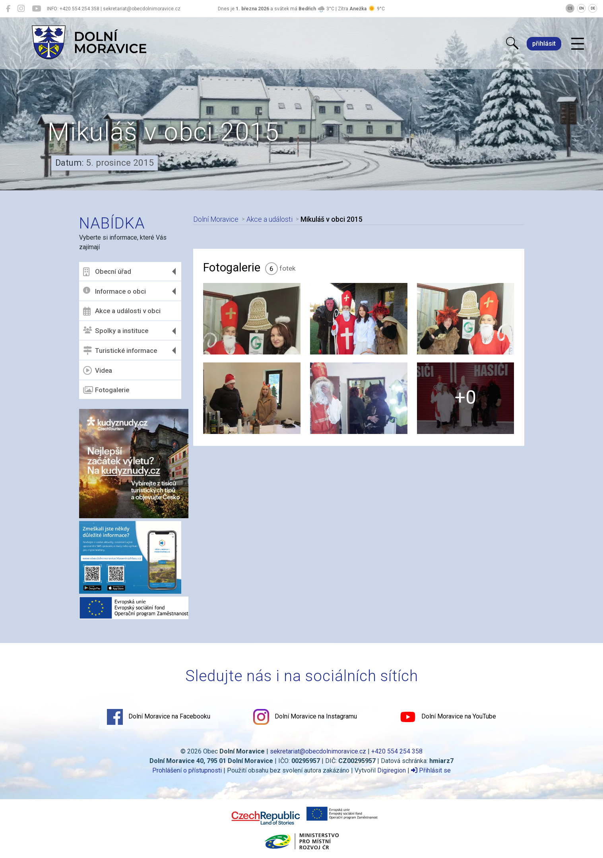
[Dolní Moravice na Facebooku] (8, 9)
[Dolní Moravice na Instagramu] (21, 9)
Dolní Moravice (215, 219)
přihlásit (544, 43)
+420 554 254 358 (397, 751)
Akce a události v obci (122, 311)
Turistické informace (120, 350)
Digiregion (391, 770)
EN (581, 8)
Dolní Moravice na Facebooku (158, 717)
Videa (97, 370)
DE (593, 8)
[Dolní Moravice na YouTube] (36, 9)
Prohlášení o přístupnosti (187, 770)
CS (570, 8)
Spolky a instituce (115, 331)
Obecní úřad (107, 271)
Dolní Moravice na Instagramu (305, 717)
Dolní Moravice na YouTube (448, 717)
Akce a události (269, 219)
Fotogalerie (106, 390)
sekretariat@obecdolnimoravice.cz (318, 751)
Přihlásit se (431, 770)
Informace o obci (114, 291)
